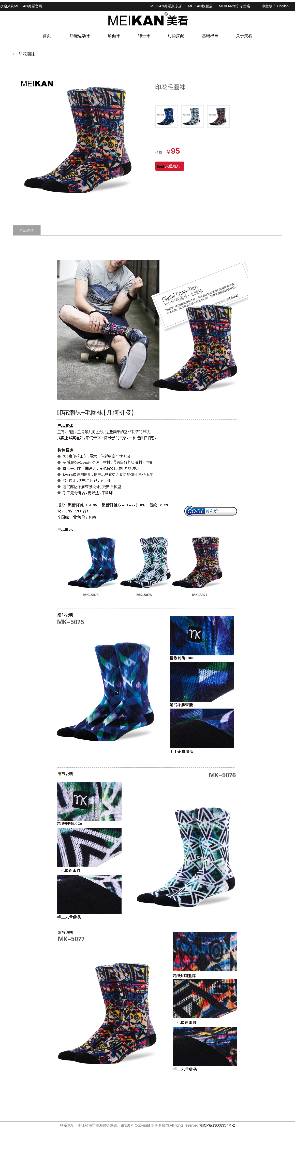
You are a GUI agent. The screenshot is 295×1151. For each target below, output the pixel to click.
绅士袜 (144, 36)
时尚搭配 (176, 36)
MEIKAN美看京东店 (166, 6)
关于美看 (244, 36)
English (283, 6)
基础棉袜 (210, 36)
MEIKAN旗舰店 (200, 6)
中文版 (267, 6)
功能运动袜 (80, 36)
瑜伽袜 (114, 36)
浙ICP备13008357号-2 (217, 1125)
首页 (47, 36)
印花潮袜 (27, 54)
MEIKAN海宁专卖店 (234, 6)
